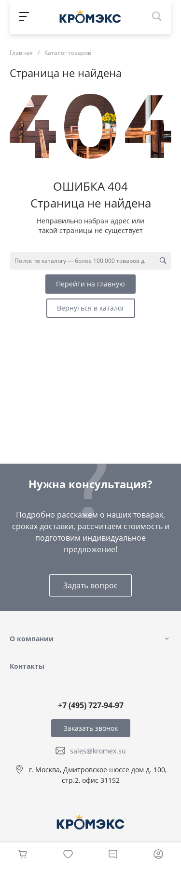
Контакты (27, 666)
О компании (32, 638)
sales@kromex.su (98, 750)
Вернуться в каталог (91, 307)
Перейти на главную (90, 283)
